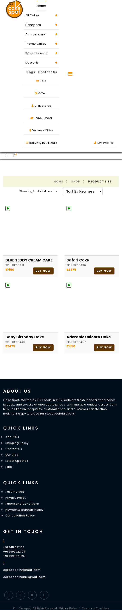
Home (41, 6)
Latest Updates (16, 461)
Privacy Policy (15, 498)
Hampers (41, 25)
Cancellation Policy (20, 516)
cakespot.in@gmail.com (21, 570)
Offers (41, 93)
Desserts (41, 62)
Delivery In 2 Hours (41, 143)
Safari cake (77, 260)
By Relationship (41, 53)
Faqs (9, 467)
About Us (12, 437)
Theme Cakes (41, 44)
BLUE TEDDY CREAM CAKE (29, 260)
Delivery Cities (41, 130)
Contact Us (47, 72)
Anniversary (41, 34)
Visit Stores (41, 106)
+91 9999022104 (14, 552)
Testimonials (15, 492)
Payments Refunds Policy (24, 510)
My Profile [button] (103, 143)
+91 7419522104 (13, 547)
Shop (75, 181)
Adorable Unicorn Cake (88, 337)
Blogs (30, 72)
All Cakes (41, 15)
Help (41, 81)
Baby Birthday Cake (24, 337)
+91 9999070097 (14, 556)
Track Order (41, 118)
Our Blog (12, 455)
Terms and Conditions (22, 504)
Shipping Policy (17, 443)
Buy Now (43, 271)
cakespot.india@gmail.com (24, 577)
